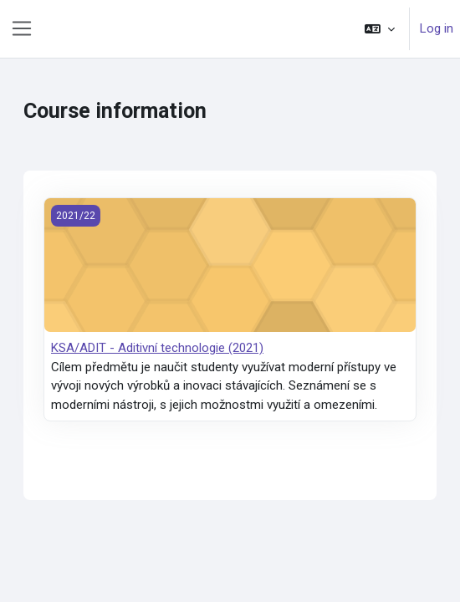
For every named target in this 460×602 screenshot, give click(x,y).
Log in (436, 28)
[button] (380, 29)
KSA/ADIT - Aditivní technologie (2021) (157, 347)
